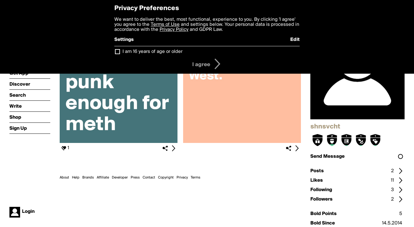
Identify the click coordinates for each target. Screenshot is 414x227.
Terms (195, 177)
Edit (295, 39)
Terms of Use (165, 24)
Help (75, 177)
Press (135, 177)
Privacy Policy (174, 29)
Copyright (166, 177)
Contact (149, 177)
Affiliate (103, 177)
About (64, 177)
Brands (88, 177)
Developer (120, 177)
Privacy (182, 177)
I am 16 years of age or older (152, 51)
